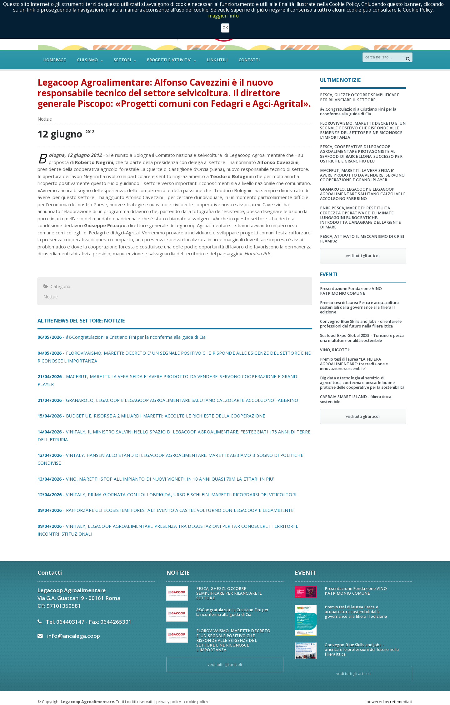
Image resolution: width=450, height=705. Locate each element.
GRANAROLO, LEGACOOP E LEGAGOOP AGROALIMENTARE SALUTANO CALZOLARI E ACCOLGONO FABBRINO (362, 194)
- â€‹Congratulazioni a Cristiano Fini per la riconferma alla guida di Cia (120, 337)
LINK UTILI (217, 59)
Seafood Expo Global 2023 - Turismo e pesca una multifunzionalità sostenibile (361, 333)
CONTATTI (249, 59)
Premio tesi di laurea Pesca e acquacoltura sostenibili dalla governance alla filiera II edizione (359, 302)
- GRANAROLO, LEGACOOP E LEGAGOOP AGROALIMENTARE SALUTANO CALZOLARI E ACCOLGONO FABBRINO (166, 392)
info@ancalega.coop (73, 628)
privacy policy (168, 694)
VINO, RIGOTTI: (334, 345)
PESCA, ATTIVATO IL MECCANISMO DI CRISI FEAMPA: (361, 234)
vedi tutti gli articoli (363, 251)
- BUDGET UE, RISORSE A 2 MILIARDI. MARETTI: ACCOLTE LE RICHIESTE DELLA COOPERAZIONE (150, 408)
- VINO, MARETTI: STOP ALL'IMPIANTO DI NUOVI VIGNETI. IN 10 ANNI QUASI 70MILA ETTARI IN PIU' (154, 471)
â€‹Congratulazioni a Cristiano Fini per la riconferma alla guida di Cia (357, 112)
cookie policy (196, 694)
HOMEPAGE (54, 59)
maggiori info (223, 15)
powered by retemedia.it (389, 694)
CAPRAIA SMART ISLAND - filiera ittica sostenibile (355, 394)
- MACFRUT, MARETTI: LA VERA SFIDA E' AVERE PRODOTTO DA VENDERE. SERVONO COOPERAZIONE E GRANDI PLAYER (175, 376)
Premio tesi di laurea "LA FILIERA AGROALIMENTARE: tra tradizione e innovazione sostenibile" (353, 359)
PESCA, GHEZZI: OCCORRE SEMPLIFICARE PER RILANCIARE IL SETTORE (359, 97)
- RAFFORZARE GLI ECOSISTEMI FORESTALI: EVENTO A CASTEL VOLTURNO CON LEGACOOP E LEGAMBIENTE (164, 502)
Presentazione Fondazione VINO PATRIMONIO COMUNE (350, 286)
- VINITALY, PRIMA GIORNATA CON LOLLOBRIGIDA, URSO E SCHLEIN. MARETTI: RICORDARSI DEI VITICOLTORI (165, 487)
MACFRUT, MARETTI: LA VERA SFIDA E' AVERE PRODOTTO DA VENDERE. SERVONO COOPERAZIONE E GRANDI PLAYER (362, 175)
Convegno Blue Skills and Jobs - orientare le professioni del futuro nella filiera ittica (360, 319)
